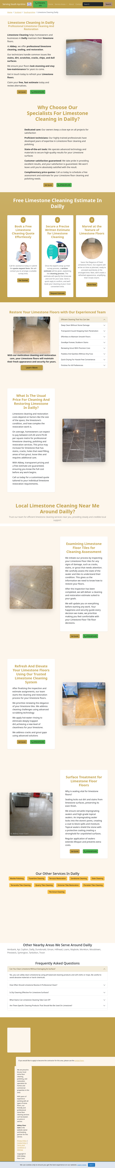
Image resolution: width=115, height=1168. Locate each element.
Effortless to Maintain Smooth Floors (75, 336)
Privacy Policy (22, 1141)
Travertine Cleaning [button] (36, 878)
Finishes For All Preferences (72, 365)
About (71, 4)
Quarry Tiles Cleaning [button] (44, 885)
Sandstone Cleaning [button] (79, 878)
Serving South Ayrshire (14, 4)
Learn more (81, 1165)
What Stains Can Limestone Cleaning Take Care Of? (30, 1000)
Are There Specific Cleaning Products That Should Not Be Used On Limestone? (41, 1005)
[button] (40, 4)
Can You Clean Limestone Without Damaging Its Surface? (32, 969)
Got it (91, 1165)
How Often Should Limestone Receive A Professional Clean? (33, 985)
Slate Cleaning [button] (97, 878)
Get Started (23, 280)
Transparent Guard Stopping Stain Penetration (79, 331)
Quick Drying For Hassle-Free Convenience (78, 359)
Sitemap (20, 1150)
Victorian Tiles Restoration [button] (68, 885)
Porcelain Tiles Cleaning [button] (93, 885)
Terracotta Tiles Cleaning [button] (20, 885)
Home (50, 4)
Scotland (17, 12)
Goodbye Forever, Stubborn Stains (74, 342)
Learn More (32, 367)
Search (108, 4)
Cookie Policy (21, 1143)
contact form (79, 1061)
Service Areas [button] (60, 4)
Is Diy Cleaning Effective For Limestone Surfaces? (29, 992)
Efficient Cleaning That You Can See (75, 319)
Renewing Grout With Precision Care (75, 348)
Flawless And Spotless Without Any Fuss (77, 354)
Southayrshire (29, 12)
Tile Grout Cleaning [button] (56, 892)
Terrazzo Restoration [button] (57, 878)
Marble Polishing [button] (17, 878)
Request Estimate (58, 293)
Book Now (92, 284)
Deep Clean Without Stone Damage (75, 325)
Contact (79, 4)
